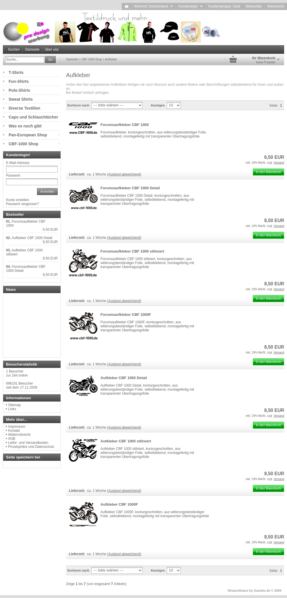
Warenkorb (275, 6)
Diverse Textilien (24, 108)
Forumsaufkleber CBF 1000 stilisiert (132, 251)
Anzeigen (158, 105)
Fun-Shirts (19, 81)
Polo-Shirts (19, 90)
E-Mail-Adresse (18, 163)
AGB (11, 439)
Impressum (16, 427)
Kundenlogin (190, 6)
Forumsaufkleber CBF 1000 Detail (130, 188)
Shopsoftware (238, 590)
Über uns (51, 49)
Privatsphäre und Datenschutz (31, 447)
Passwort (13, 175)
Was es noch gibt (25, 126)
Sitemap (14, 405)
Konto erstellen (17, 200)
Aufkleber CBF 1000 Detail (123, 378)
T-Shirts (16, 72)
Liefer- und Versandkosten (28, 443)
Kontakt (14, 431)
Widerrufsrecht (19, 435)
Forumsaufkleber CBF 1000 (124, 125)
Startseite (32, 49)
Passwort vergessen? (22, 204)
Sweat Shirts (21, 99)
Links (12, 409)
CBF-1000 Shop (23, 144)
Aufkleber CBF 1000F (119, 504)
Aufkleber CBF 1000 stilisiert (125, 441)
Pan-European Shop (28, 135)
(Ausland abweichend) (124, 174)
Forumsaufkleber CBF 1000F (125, 314)
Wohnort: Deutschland (153, 6)
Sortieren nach (78, 105)
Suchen (14, 49)
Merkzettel (253, 6)
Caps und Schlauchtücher (33, 117)
